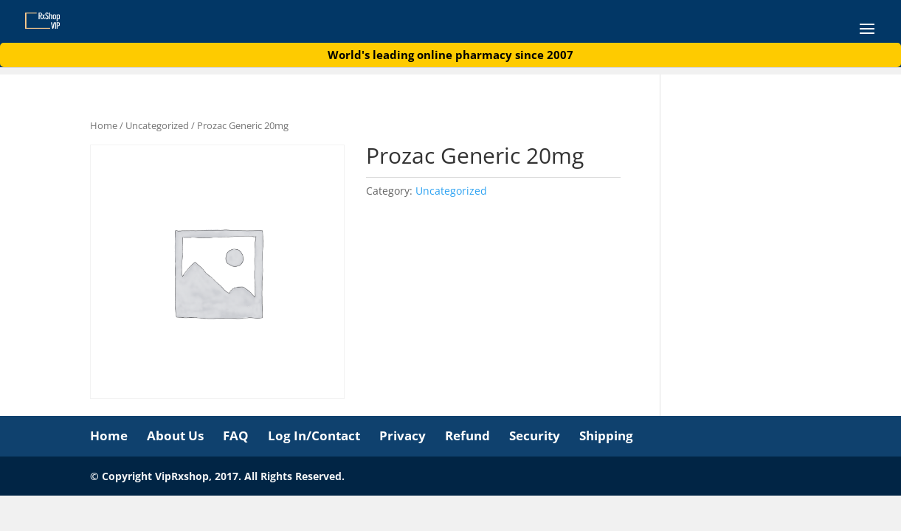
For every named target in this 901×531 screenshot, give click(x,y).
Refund (467, 435)
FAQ (236, 435)
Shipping (606, 435)
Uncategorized (157, 125)
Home (103, 125)
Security (534, 435)
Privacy (402, 435)
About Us (175, 435)
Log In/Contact (314, 435)
